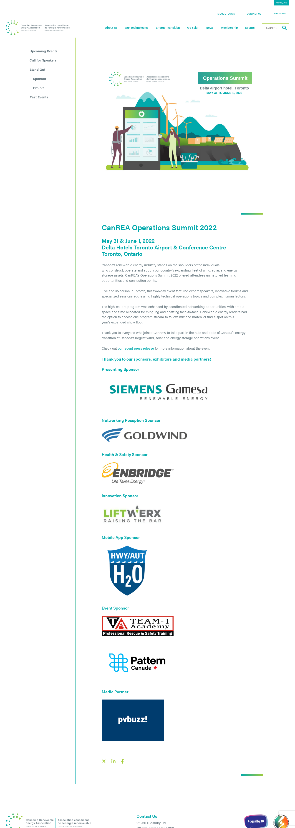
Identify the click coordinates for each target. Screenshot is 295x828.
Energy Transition (168, 28)
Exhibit (38, 87)
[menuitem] (281, 2)
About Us (111, 28)
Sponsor (39, 78)
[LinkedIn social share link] (113, 761)
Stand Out (37, 69)
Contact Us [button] (254, 13)
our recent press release (136, 348)
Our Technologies (137, 28)
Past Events (39, 97)
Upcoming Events (44, 51)
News (210, 28)
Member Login (226, 13)
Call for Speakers (43, 60)
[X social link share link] (104, 761)
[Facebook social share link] (122, 761)
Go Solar (193, 28)
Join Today (280, 13)
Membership (229, 28)
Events (250, 28)
